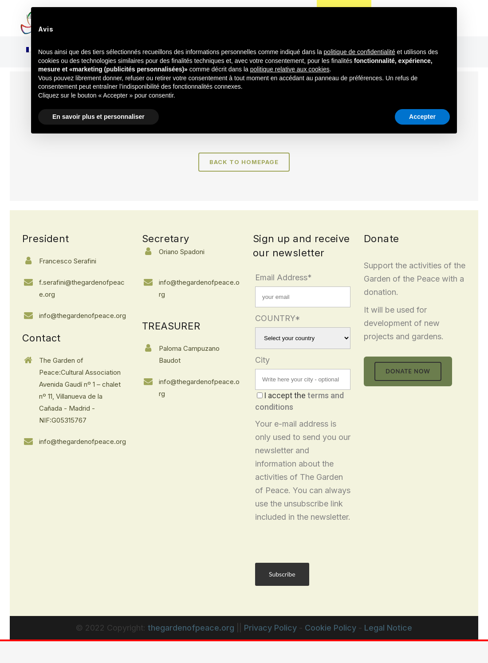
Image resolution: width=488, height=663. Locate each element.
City (262, 360)
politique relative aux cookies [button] (290, 69)
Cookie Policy (330, 627)
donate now (408, 371)
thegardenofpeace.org (191, 627)
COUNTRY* (277, 318)
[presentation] (322, 541)
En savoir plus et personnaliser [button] (98, 116)
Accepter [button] (422, 116)
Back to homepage (244, 161)
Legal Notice (388, 627)
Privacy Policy (270, 627)
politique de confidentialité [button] (359, 51)
